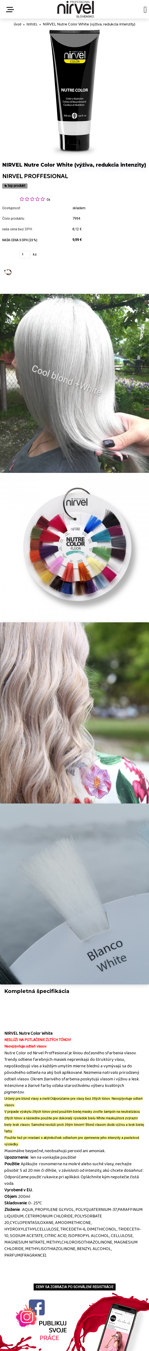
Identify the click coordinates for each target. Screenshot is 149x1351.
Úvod (17, 24)
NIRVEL (32, 24)
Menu (11, 9)
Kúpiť (8, 256)
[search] (145, 10)
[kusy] (25, 254)
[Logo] (75, 9)
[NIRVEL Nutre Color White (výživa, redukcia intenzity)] (75, 30)
